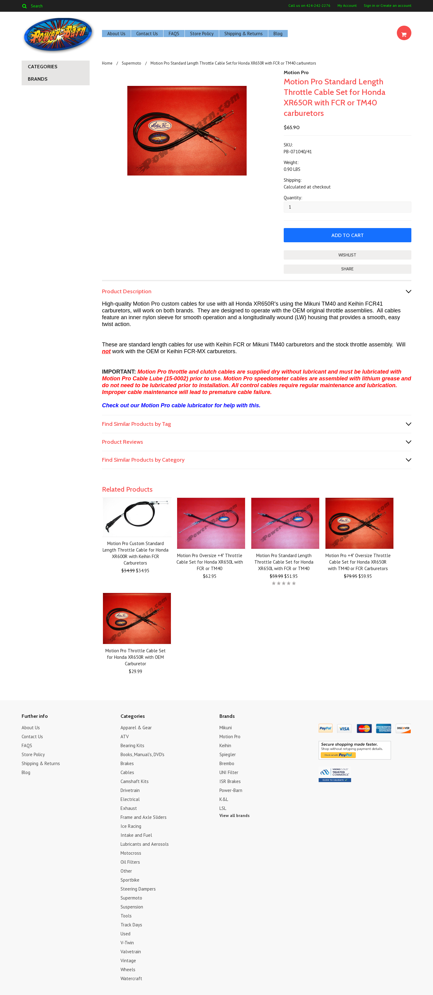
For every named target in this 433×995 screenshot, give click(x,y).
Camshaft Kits (135, 781)
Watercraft (131, 978)
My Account (347, 5)
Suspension (132, 906)
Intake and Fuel (136, 835)
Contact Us (147, 33)
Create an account (395, 5)
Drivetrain (130, 790)
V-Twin (127, 942)
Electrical (130, 799)
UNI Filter (228, 772)
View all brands (234, 815)
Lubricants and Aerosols (145, 844)
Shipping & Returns (243, 33)
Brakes (127, 763)
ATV (125, 736)
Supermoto (131, 63)
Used (125, 933)
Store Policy (202, 33)
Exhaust (129, 808)
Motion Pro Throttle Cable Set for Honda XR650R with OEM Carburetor (135, 656)
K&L (223, 799)
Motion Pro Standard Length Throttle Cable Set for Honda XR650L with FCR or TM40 (283, 561)
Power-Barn (230, 790)
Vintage (128, 960)
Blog (278, 33)
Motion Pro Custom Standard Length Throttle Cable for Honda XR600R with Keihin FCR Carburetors (135, 552)
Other (126, 871)
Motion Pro (296, 72)
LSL (222, 808)
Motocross (131, 853)
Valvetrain (131, 951)
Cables (127, 772)
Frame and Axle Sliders (144, 817)
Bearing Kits (132, 745)
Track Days (131, 924)
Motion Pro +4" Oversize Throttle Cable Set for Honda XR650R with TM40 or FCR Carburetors (358, 561)
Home (107, 63)
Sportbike (130, 880)
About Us (116, 33)
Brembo (226, 763)
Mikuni (225, 727)
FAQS (174, 33)
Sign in (369, 5)
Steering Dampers (138, 888)
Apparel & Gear (136, 727)
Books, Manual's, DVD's (142, 754)
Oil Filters (130, 862)
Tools (126, 915)
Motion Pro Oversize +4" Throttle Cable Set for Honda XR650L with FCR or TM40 (209, 561)
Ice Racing (131, 826)
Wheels (128, 969)
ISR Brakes (230, 781)
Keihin (225, 745)
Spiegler (227, 754)
